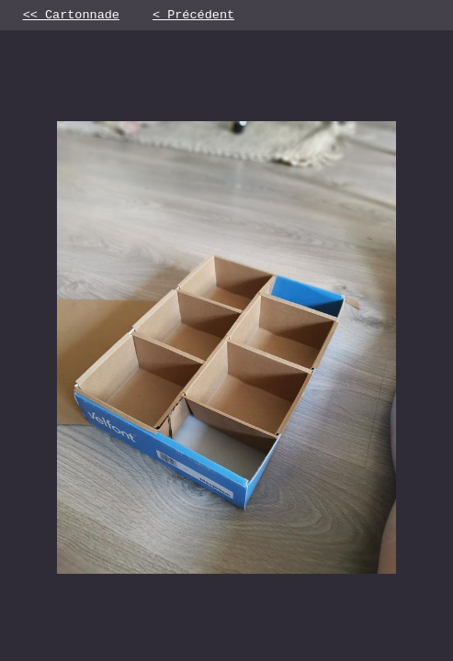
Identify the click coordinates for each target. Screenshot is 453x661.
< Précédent (193, 16)
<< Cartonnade (71, 16)
